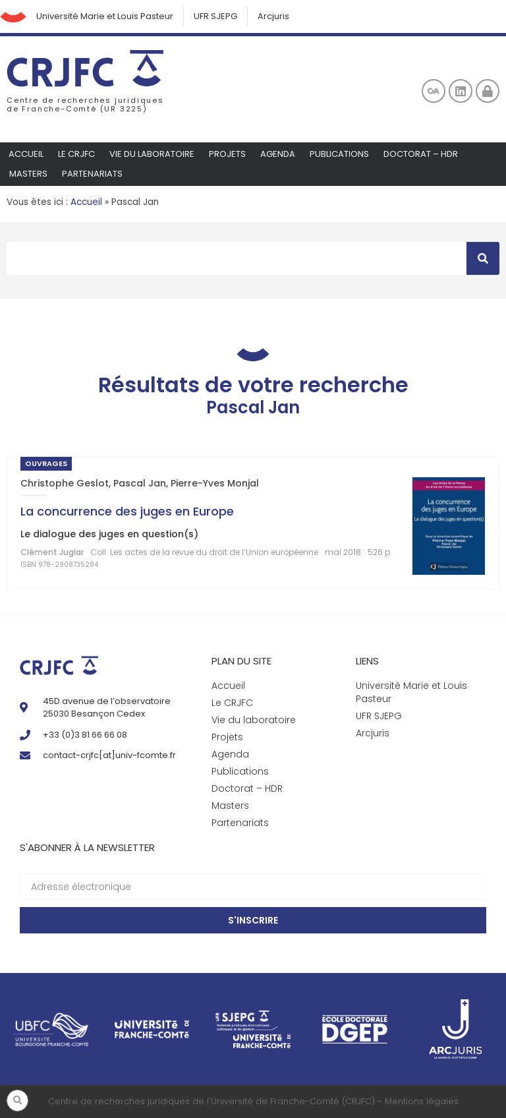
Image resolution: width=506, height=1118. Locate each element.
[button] (17, 1100)
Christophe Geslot (64, 483)
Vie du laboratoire (151, 154)
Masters (28, 173)
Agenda (277, 154)
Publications (339, 154)
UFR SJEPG (215, 16)
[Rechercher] (482, 258)
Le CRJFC (76, 154)
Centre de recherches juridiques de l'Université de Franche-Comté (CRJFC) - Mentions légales (253, 1101)
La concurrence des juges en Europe (127, 511)
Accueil (26, 154)
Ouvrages (46, 463)
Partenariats (92, 173)
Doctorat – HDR (420, 154)
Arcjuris (273, 16)
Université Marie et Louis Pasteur (104, 16)
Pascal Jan (139, 483)
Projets (227, 154)
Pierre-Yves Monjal (215, 483)
